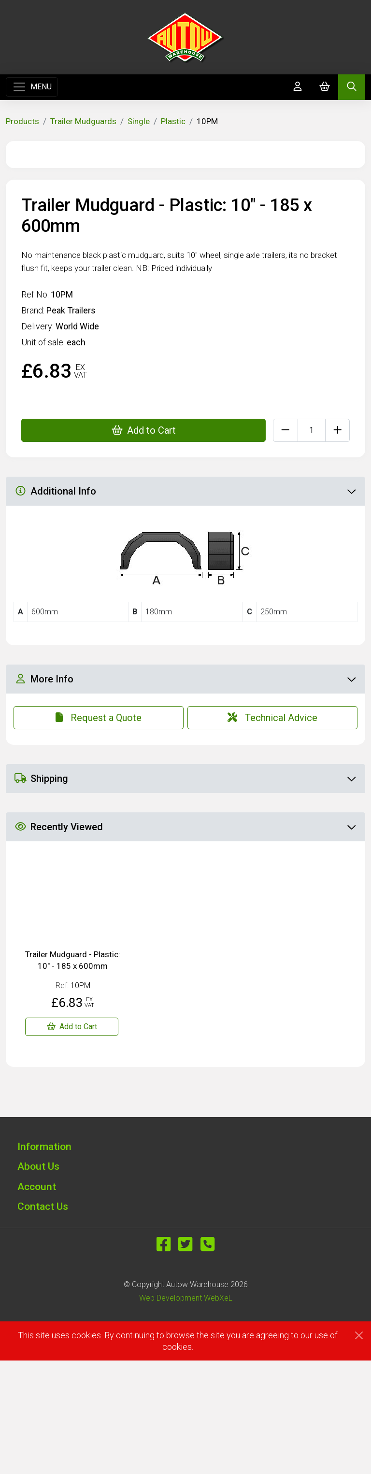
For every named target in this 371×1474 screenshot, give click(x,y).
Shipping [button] (185, 892)
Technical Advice (272, 831)
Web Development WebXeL (185, 1411)
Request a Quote (99, 831)
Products (22, 121)
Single (139, 121)
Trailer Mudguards (83, 121)
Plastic (173, 121)
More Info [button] (185, 792)
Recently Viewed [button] (185, 940)
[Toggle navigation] (32, 87)
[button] (185, 1260)
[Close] (359, 1448)
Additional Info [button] (185, 604)
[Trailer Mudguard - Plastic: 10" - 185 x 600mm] (71, 1140)
